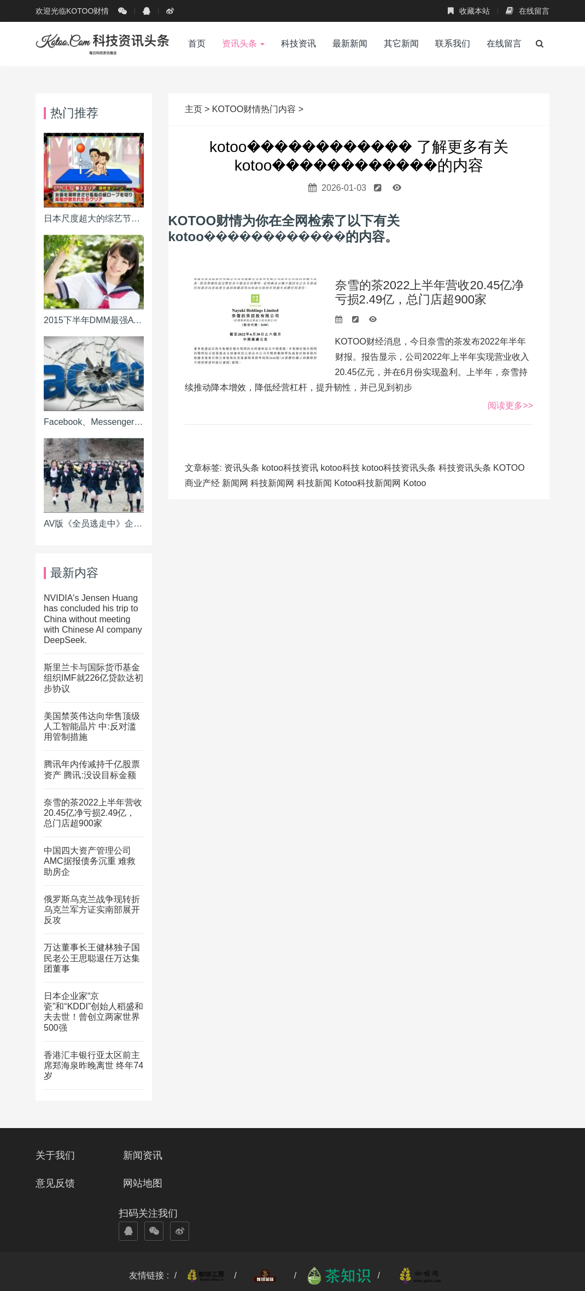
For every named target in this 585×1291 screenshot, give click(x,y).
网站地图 (320, 1155)
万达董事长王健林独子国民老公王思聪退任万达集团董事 (92, 958)
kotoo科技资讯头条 (399, 467)
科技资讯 (298, 43)
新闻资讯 (143, 1155)
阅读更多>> (510, 405)
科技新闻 (314, 483)
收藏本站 (469, 11)
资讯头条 (243, 43)
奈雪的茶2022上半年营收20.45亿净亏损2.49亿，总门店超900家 (429, 292)
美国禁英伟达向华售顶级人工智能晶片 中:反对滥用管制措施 (92, 726)
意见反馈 (231, 1155)
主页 (194, 109)
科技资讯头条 (464, 467)
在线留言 (527, 11)
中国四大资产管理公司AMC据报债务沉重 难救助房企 (90, 861)
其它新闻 (401, 43)
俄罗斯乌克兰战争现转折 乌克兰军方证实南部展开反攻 (92, 910)
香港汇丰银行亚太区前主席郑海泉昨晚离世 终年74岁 (93, 1065)
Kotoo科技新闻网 (367, 483)
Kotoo (414, 483)
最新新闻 (349, 43)
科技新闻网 (272, 483)
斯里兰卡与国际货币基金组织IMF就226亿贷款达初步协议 (93, 678)
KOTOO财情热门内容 (254, 109)
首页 (197, 43)
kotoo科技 (339, 467)
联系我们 (452, 43)
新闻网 (235, 483)
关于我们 (55, 1155)
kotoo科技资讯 (290, 467)
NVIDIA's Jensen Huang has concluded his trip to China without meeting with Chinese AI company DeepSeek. (93, 619)
